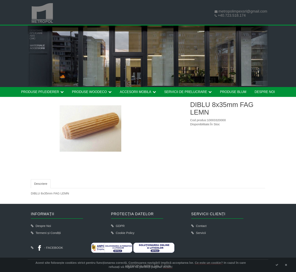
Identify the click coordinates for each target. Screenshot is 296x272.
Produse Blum (233, 92)
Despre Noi (264, 92)
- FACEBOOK (49, 247)
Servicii (201, 233)
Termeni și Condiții (48, 233)
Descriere (40, 183)
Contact (201, 226)
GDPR (120, 226)
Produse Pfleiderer (40, 92)
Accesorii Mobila (135, 92)
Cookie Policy (125, 233)
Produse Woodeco (89, 92)
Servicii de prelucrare (185, 92)
